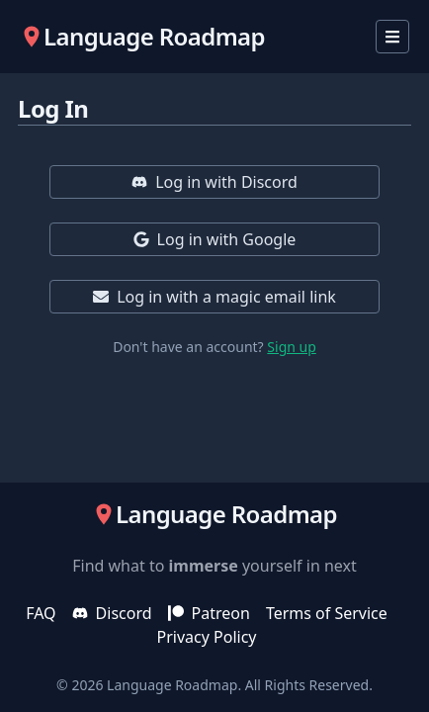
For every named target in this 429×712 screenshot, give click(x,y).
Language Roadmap (172, 684)
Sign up (291, 346)
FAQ (40, 613)
